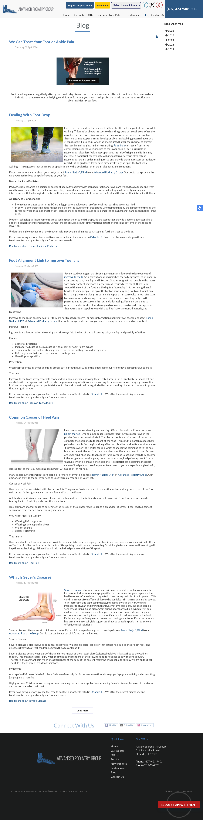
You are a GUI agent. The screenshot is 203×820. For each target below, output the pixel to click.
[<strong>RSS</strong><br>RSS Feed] (157, 38)
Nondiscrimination (183, 791)
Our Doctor (79, 15)
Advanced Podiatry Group (108, 174)
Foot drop (119, 147)
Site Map (169, 791)
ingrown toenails (73, 279)
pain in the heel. (72, 436)
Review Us (146, 725)
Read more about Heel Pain (24, 565)
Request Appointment (80, 5)
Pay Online (102, 5)
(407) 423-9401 (178, 9)
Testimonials (134, 15)
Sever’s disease (72, 592)
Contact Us (157, 15)
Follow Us (128, 725)
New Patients (117, 15)
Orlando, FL (96, 239)
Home (66, 15)
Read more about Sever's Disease (27, 703)
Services (102, 15)
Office (91, 15)
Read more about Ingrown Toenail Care (31, 405)
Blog (146, 15)
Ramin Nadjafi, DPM (75, 174)
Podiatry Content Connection (73, 791)
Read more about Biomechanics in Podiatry (33, 248)
